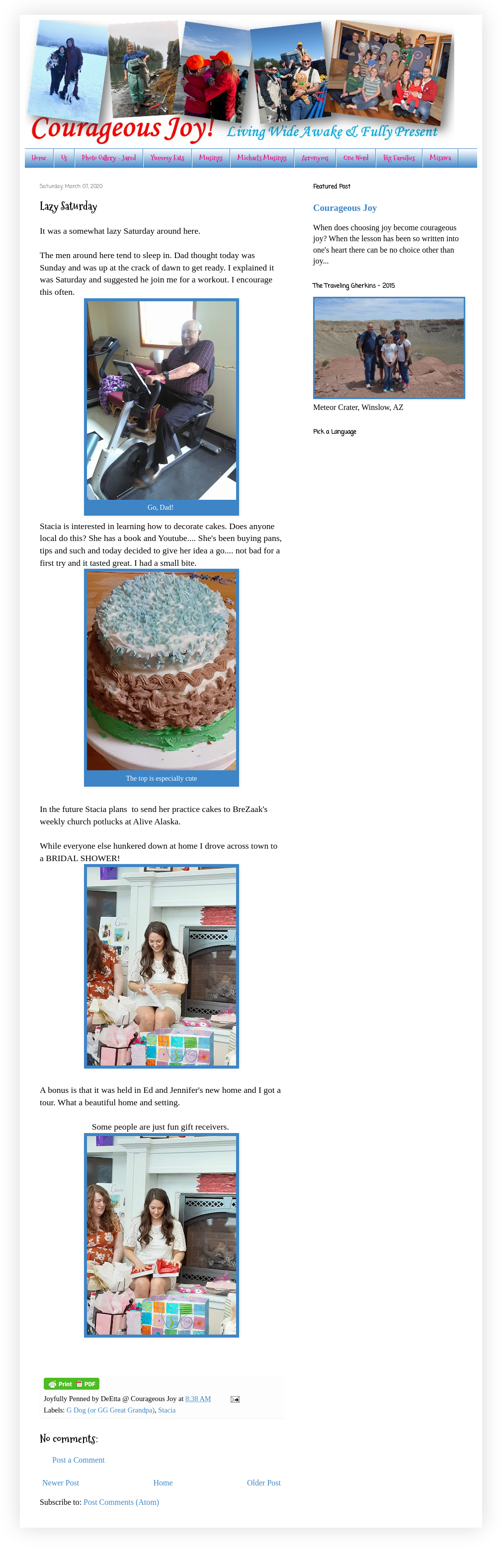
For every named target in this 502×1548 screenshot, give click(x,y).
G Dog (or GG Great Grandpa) (111, 1410)
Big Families (399, 158)
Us (64, 158)
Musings (211, 158)
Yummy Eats (167, 158)
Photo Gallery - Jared (109, 158)
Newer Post (60, 1483)
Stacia (166, 1410)
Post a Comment (78, 1460)
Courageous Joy (345, 207)
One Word (355, 158)
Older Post (264, 1483)
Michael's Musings (262, 158)
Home (39, 158)
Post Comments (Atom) (121, 1502)
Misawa (440, 158)
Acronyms (315, 158)
